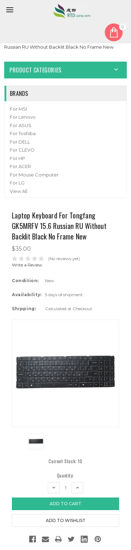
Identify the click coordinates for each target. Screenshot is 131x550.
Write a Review (27, 264)
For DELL (20, 142)
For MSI (18, 109)
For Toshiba (23, 133)
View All (18, 191)
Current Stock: (65, 461)
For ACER (20, 166)
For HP (17, 158)
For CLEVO (22, 150)
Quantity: (65, 475)
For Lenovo (23, 117)
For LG (17, 183)
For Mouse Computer (34, 174)
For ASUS (20, 125)
